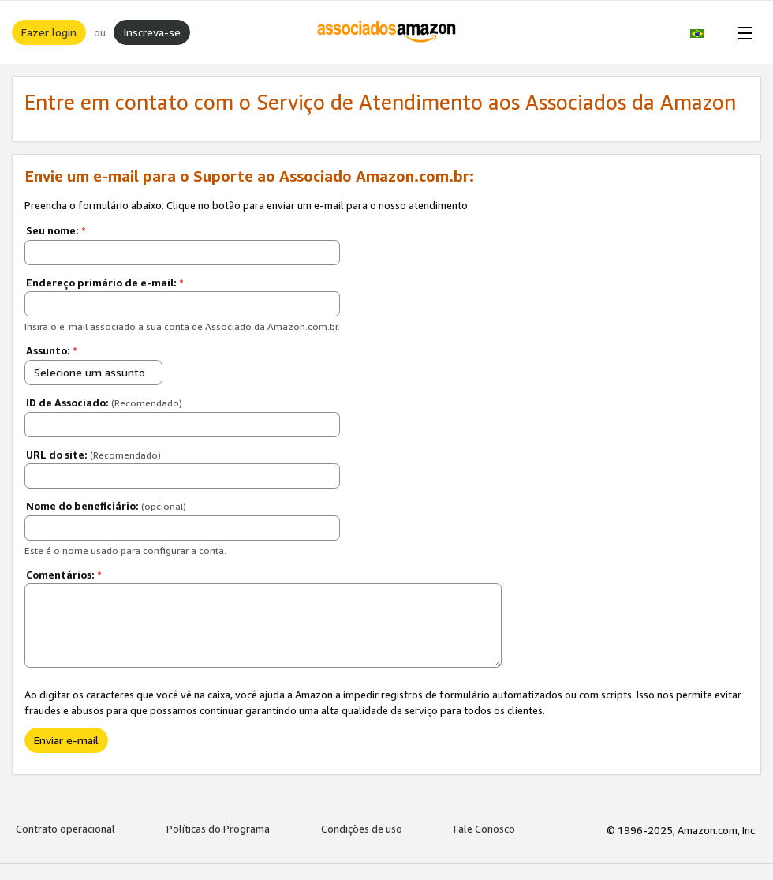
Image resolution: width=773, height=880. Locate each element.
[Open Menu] (741, 32)
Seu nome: (56, 230)
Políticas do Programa (218, 828)
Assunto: (51, 350)
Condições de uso (361, 828)
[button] (705, 32)
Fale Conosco (484, 828)
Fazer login (49, 32)
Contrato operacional (65, 828)
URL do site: (93, 454)
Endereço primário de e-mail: (105, 282)
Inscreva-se (152, 32)
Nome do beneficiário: (106, 506)
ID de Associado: (104, 402)
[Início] (387, 32)
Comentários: (64, 574)
